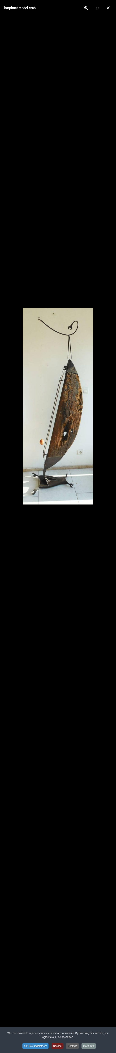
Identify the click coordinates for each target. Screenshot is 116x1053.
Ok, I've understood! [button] (35, 1046)
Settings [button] (72, 1046)
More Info (88, 1046)
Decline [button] (57, 1046)
